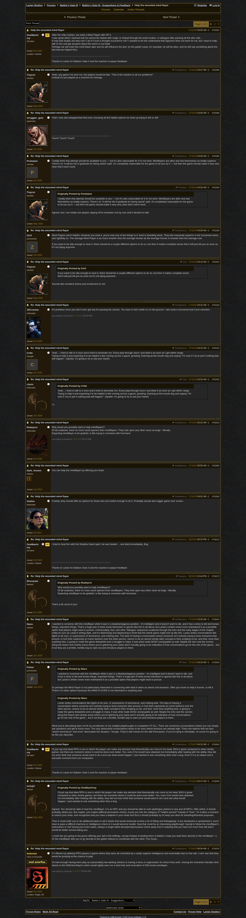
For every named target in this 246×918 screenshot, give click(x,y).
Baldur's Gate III (69, 5)
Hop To (86, 900)
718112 (216, 539)
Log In (214, 5)
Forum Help (194, 911)
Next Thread (171, 17)
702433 (216, 379)
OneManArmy (179, 70)
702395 (216, 230)
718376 (216, 849)
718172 (216, 576)
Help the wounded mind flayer (47, 30)
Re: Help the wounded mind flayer (50, 70)
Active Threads (135, 9)
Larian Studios (34, 5)
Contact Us (180, 911)
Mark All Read (50, 911)
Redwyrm (181, 576)
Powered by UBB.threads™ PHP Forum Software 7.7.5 (123, 917)
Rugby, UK (39, 895)
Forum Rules (33, 911)
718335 (216, 662)
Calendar (119, 9)
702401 (216, 262)
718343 (216, 744)
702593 (216, 496)
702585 (216, 466)
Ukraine (38, 54)
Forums (51, 5)
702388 (216, 113)
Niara (183, 662)
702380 (216, 70)
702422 (216, 348)
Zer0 (183, 262)
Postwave (181, 187)
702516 (216, 423)
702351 (216, 30)
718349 (216, 781)
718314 (216, 619)
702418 (216, 305)
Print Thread (32, 23)
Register (200, 5)
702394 (216, 187)
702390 (216, 156)
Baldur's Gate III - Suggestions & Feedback (106, 5)
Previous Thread (74, 17)
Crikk (183, 379)
